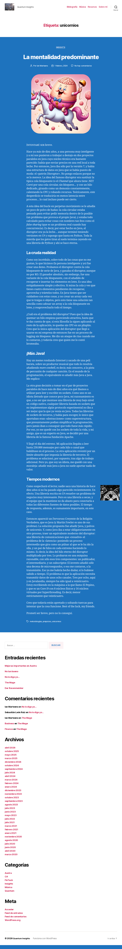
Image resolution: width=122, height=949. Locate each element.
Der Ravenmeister (14, 692)
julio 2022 (10, 822)
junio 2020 (10, 851)
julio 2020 (10, 847)
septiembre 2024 (14, 773)
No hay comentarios (83, 69)
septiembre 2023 (14, 805)
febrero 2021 (11, 833)
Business (9, 727)
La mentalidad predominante (61, 60)
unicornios (56, 625)
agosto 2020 (11, 844)
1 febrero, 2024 (61, 69)
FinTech (9, 884)
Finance (9, 733)
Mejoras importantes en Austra (21, 669)
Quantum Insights (22, 942)
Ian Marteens (42, 69)
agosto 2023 (11, 808)
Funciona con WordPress (46, 942)
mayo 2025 (11, 758)
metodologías (36, 625)
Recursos (92, 8)
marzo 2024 (11, 783)
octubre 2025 (12, 755)
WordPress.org (12, 924)
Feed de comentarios (15, 920)
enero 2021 (10, 837)
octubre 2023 (12, 801)
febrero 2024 (11, 787)
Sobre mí (103, 8)
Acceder (9, 913)
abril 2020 (10, 855)
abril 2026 (10, 751)
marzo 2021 (11, 830)
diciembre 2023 (13, 794)
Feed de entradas (14, 917)
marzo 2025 (11, 762)
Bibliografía (72, 8)
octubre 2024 (12, 769)
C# (6, 880)
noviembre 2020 (13, 840)
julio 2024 (10, 776)
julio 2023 (10, 812)
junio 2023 (10, 815)
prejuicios (47, 625)
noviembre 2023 (13, 798)
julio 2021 (10, 826)
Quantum (9, 894)
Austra (8, 877)
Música (82, 8)
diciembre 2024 (13, 766)
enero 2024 (11, 790)
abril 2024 (10, 780)
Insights (61, 51)
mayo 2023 (11, 819)
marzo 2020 (11, 858)
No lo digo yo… (12, 681)
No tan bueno (11, 675)
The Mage (10, 686)
